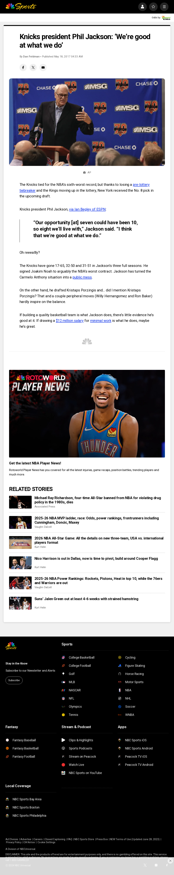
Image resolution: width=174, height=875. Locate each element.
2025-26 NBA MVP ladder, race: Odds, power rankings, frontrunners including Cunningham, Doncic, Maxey (97, 520)
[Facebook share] (23, 67)
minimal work (100, 320)
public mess (82, 277)
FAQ (70, 839)
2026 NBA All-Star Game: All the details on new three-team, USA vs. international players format (99, 540)
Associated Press (45, 506)
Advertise (25, 839)
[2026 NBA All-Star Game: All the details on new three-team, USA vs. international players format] (20, 542)
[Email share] (43, 67)
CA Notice (29, 842)
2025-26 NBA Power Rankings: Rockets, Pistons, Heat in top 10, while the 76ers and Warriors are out (98, 580)
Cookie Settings (46, 842)
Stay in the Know (16, 663)
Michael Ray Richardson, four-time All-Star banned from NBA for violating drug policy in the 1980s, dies (98, 500)
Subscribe (14, 680)
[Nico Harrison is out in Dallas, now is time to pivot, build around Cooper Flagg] (20, 562)
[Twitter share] (33, 67)
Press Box (102, 839)
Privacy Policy (14, 842)
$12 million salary (70, 320)
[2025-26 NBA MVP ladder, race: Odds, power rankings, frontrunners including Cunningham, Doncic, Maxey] (20, 522)
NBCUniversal (27, 849)
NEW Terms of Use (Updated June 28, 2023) (135, 839)
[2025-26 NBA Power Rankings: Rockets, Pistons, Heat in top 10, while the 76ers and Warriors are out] (20, 582)
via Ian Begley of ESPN (87, 209)
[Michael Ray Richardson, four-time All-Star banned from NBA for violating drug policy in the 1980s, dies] (20, 502)
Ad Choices (12, 839)
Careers (38, 839)
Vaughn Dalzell (43, 526)
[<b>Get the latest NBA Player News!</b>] (87, 414)
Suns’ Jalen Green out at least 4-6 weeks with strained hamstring (86, 599)
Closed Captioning (55, 839)
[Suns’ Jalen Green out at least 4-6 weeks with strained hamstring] (20, 603)
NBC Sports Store (84, 839)
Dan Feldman (31, 56)
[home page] (21, 6)
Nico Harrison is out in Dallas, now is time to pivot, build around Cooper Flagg (96, 558)
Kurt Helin (40, 547)
